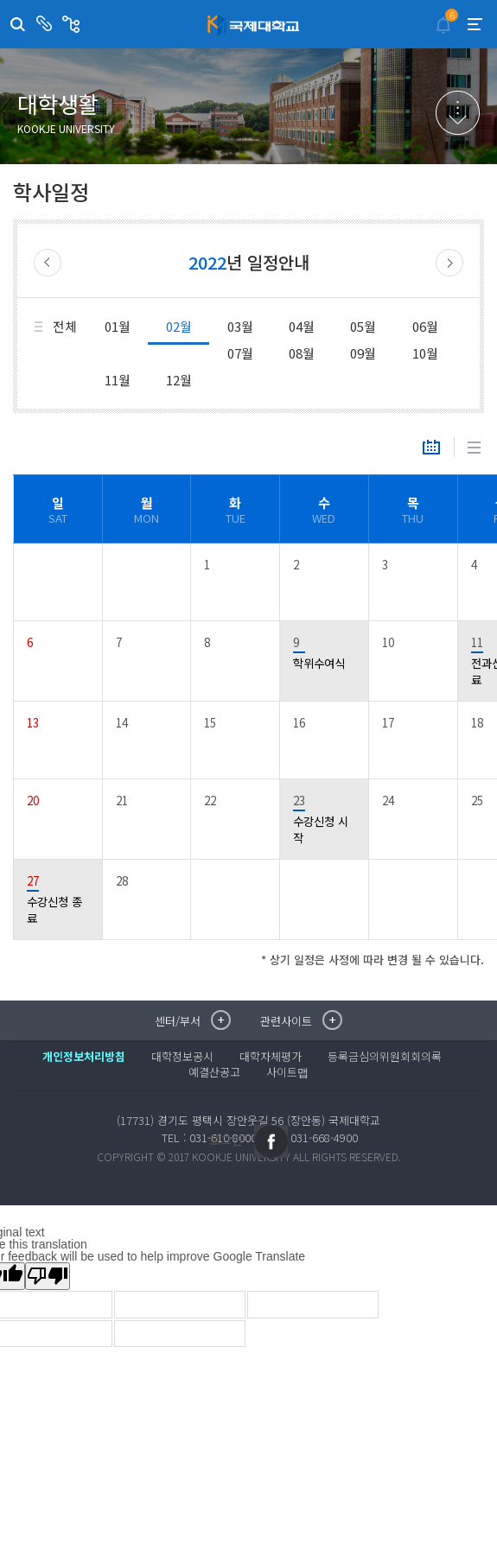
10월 (425, 353)
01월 (118, 326)
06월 (425, 326)
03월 (240, 326)
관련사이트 (73, 24)
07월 (240, 353)
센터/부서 (46, 24)
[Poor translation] (47, 1276)
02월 (179, 326)
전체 (65, 326)
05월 (363, 326)
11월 (118, 380)
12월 (179, 380)
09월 (363, 353)
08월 (302, 353)
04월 (302, 326)
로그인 (226, 1139)
